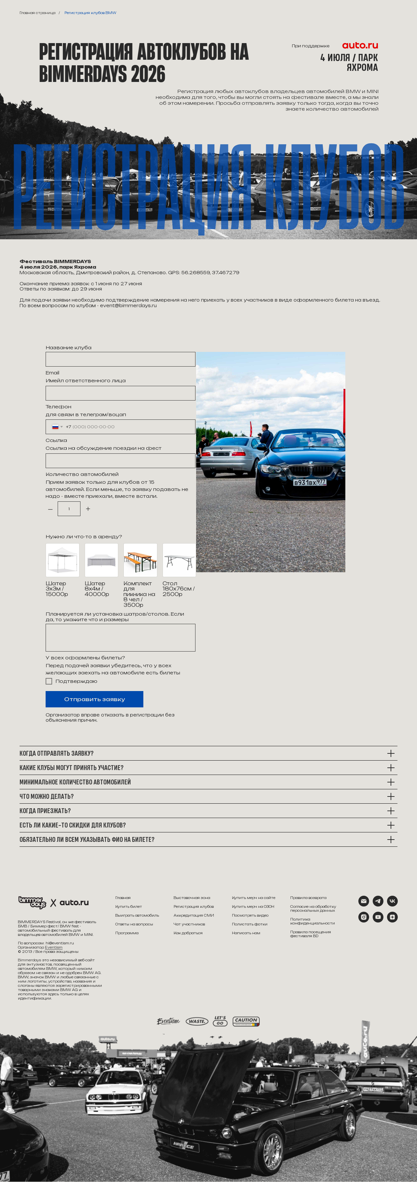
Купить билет (128, 906)
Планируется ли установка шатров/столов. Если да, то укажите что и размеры (115, 616)
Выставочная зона (192, 898)
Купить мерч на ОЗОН (253, 906)
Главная (123, 898)
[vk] (392, 904)
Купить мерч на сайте (253, 898)
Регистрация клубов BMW (90, 13)
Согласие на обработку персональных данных (313, 908)
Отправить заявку (94, 699)
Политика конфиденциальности (312, 921)
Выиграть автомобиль (137, 915)
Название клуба (69, 347)
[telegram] (378, 904)
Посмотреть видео (250, 915)
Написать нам (246, 933)
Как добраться (188, 933)
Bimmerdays (29, 960)
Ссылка (56, 440)
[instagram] (363, 920)
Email (52, 372)
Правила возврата (308, 898)
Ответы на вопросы (134, 924)
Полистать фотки (249, 924)
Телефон (58, 406)
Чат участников (189, 924)
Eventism (54, 947)
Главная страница (37, 13)
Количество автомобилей (82, 474)
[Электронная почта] (363, 904)
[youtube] (378, 920)
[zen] (392, 920)
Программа (126, 933)
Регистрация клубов (194, 906)
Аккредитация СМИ (194, 915)
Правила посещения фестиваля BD (310, 934)
